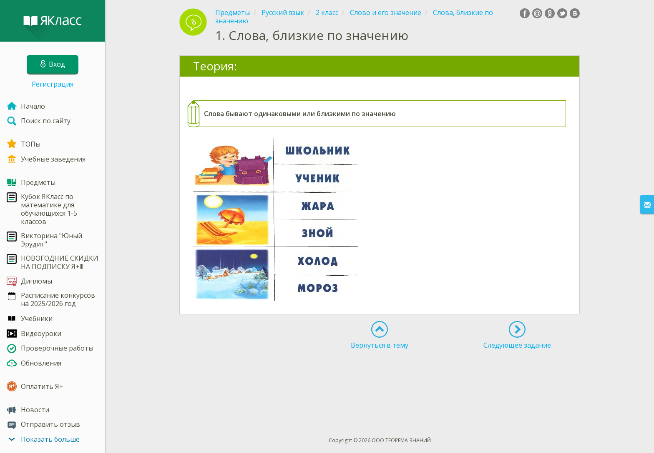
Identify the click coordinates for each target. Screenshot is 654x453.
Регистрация (52, 84)
